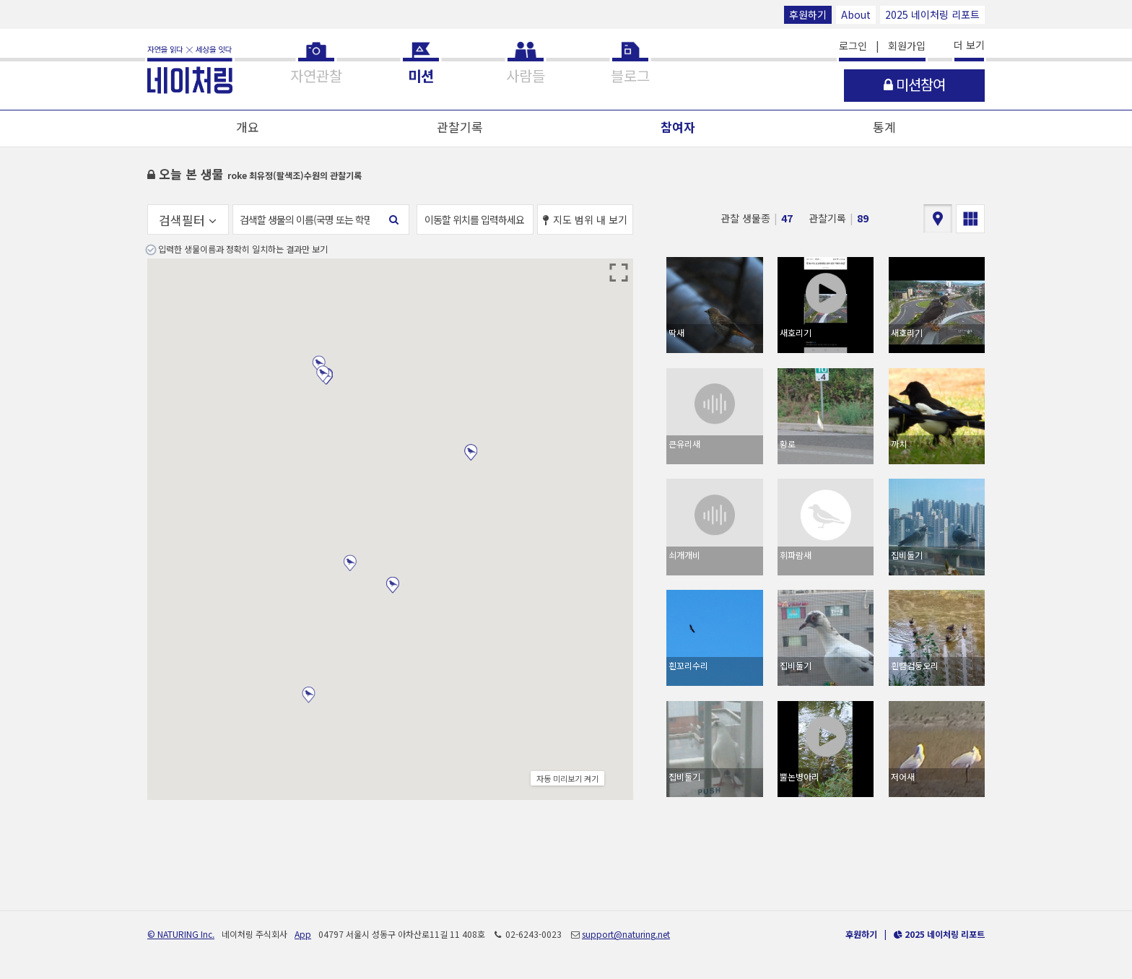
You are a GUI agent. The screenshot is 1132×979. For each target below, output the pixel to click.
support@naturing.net (626, 934)
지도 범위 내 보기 (585, 219)
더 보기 (969, 45)
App (303, 934)
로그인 (853, 45)
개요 (247, 127)
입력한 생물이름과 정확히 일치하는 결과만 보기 (243, 249)
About (856, 14)
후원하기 (808, 14)
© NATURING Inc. (180, 934)
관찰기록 (460, 127)
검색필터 (188, 220)
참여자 (678, 127)
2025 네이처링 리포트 (932, 14)
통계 (884, 127)
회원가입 (907, 45)
